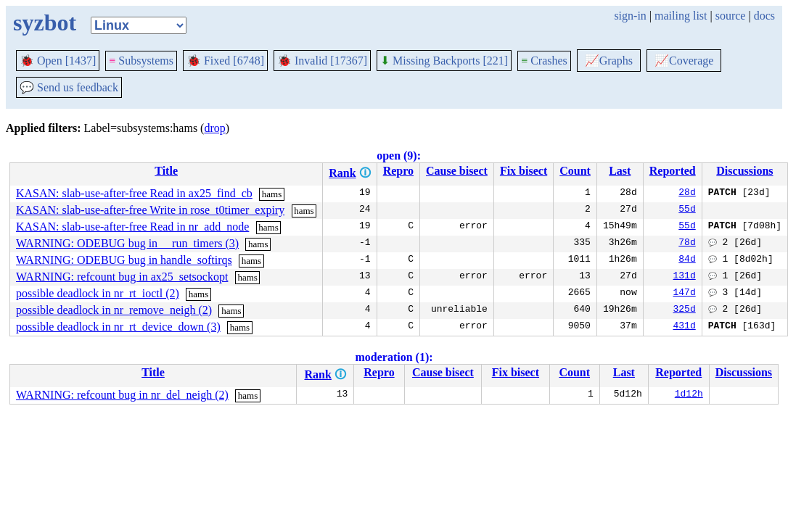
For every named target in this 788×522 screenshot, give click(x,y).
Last (620, 171)
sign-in (630, 15)
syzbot (44, 22)
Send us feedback (69, 87)
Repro (398, 171)
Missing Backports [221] (444, 60)
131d (684, 276)
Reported (672, 171)
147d (684, 293)
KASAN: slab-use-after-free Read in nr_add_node (132, 226)
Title (166, 171)
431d (684, 327)
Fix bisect (523, 171)
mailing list (680, 15)
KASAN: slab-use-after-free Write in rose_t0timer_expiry (150, 210)
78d (686, 243)
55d (686, 210)
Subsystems (141, 60)
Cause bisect (457, 171)
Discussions (744, 171)
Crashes (544, 60)
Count (575, 171)
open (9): (399, 155)
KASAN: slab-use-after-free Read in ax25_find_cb (134, 193)
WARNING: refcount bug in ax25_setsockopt (122, 276)
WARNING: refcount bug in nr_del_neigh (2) (122, 395)
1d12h (689, 395)
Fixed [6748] (225, 60)
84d (686, 260)
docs (764, 15)
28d (686, 193)
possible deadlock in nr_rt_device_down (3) (118, 326)
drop (214, 128)
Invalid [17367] (322, 60)
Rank (342, 173)
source (730, 15)
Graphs (609, 60)
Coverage (683, 60)
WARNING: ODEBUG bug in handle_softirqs (124, 260)
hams (272, 193)
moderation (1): (393, 357)
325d (684, 310)
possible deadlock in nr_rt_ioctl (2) (97, 293)
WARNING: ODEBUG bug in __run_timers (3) (127, 243)
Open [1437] (58, 60)
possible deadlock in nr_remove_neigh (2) (114, 310)
